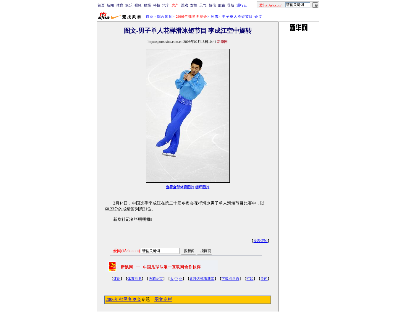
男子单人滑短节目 (237, 16)
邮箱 (221, 5)
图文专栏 (163, 299)
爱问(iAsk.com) (126, 251)
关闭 (264, 279)
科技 (156, 5)
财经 (147, 5)
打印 (249, 279)
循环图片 (202, 187)
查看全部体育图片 (180, 187)
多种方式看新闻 (202, 279)
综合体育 (164, 16)
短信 (212, 5)
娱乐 (128, 5)
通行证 (242, 5)
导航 (230, 5)
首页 (101, 5)
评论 (116, 279)
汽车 (165, 5)
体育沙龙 (134, 279)
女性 (193, 5)
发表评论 (260, 241)
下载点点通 (230, 279)
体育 (119, 5)
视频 (138, 5)
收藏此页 (156, 279)
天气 (202, 5)
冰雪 (214, 16)
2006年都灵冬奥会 (123, 299)
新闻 (110, 5)
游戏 (184, 5)
